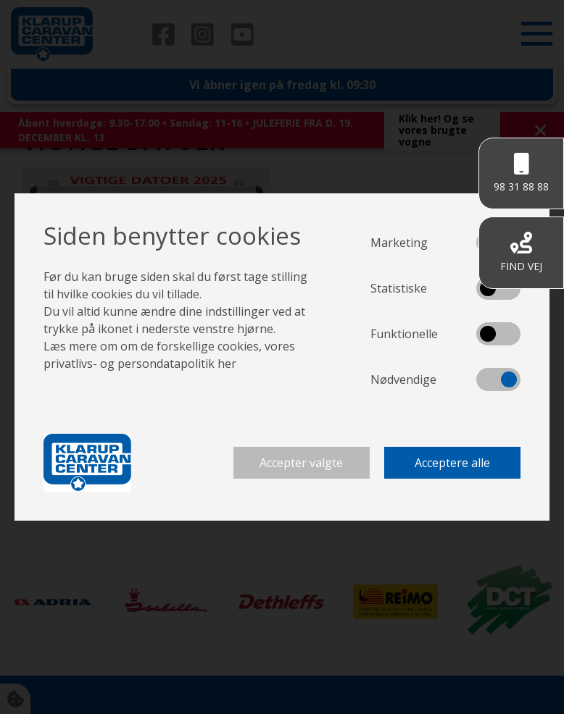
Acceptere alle (452, 463)
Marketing (399, 243)
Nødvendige (403, 379)
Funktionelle (404, 334)
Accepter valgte (301, 463)
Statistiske (398, 288)
